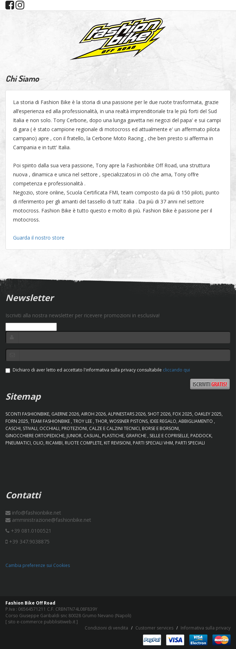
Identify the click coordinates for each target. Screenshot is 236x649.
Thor (101, 421)
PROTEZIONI (74, 428)
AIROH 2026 (93, 414)
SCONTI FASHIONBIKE (27, 414)
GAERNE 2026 (65, 414)
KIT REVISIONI (117, 443)
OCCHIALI (49, 428)
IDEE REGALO (163, 421)
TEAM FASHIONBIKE (50, 421)
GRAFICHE (136, 436)
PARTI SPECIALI (190, 443)
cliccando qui (176, 370)
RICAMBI (54, 443)
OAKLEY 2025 (208, 414)
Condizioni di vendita (106, 628)
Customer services (154, 628)
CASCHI (13, 428)
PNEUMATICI (18, 443)
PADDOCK (200, 436)
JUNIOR (74, 436)
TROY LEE (83, 421)
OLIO (38, 443)
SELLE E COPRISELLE (168, 436)
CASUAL (92, 436)
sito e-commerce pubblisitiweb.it (41, 622)
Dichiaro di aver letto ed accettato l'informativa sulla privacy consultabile (97, 370)
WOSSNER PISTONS (128, 421)
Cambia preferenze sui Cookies (37, 565)
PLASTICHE (113, 436)
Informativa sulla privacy (206, 628)
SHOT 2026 (159, 414)
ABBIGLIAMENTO (196, 421)
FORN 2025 (16, 421)
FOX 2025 (182, 414)
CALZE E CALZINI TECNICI (114, 428)
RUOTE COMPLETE (83, 443)
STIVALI (30, 428)
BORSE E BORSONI (160, 428)
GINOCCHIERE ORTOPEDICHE (34, 436)
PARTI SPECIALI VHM (153, 443)
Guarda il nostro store (38, 237)
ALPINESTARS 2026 (127, 414)
